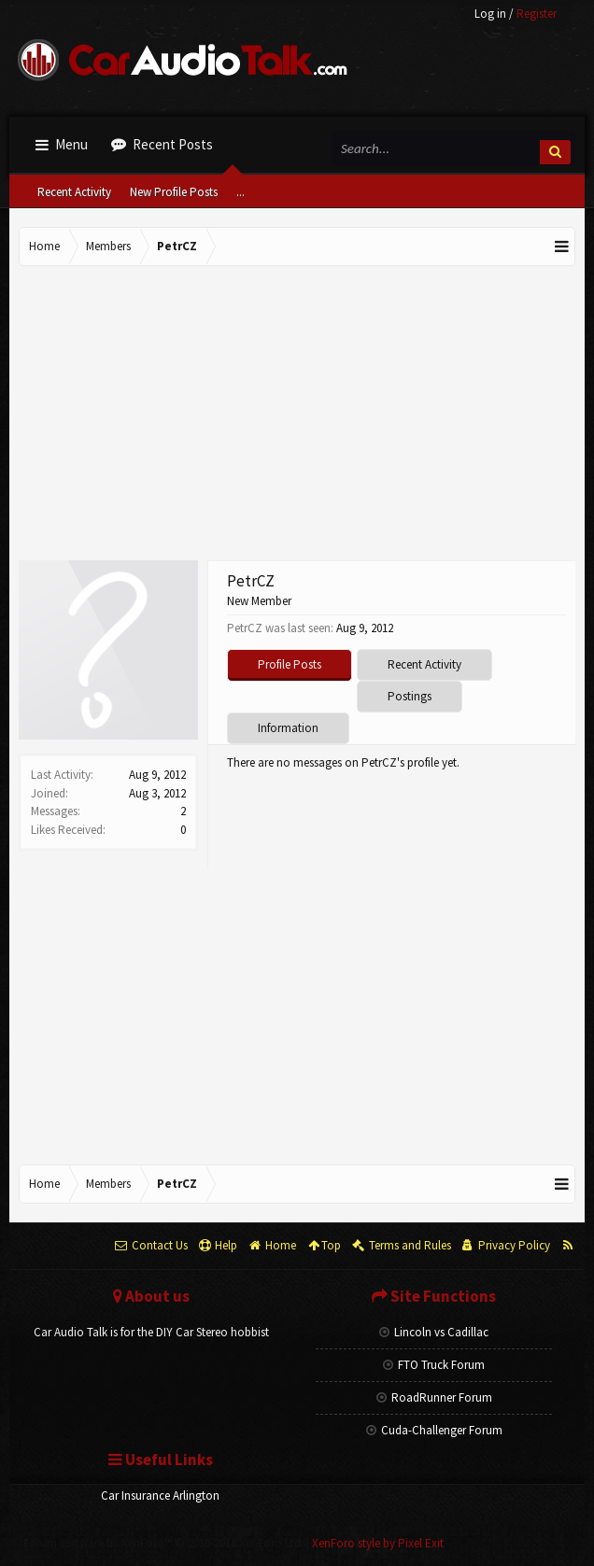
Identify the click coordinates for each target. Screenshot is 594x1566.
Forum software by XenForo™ (163, 1543)
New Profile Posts (174, 192)
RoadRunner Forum (434, 1397)
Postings (409, 696)
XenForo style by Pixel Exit (378, 1543)
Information (288, 728)
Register (536, 13)
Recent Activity (74, 192)
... (240, 192)
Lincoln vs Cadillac (433, 1332)
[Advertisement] (297, 415)
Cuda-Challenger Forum (434, 1430)
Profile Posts (289, 664)
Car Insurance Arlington (160, 1495)
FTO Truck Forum (434, 1365)
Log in (490, 13)
